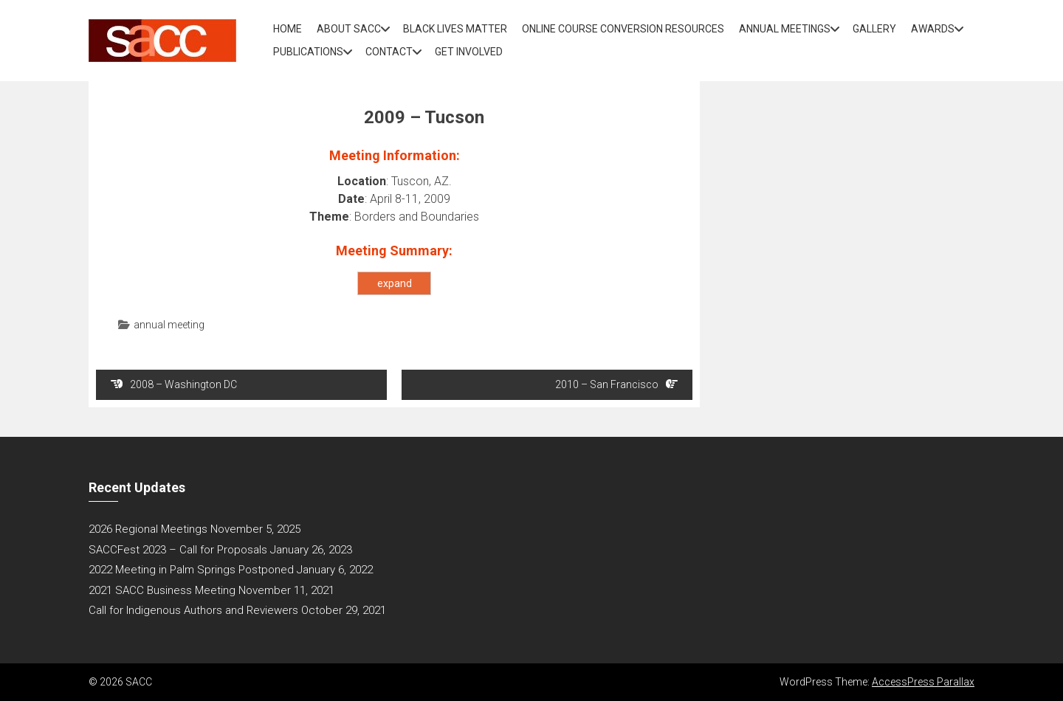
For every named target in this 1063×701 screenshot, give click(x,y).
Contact (389, 52)
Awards (932, 29)
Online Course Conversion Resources (623, 29)
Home (287, 29)
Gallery (874, 29)
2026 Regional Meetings (148, 529)
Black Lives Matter (455, 29)
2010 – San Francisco (616, 384)
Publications (308, 52)
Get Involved (469, 52)
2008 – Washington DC (174, 384)
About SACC (349, 29)
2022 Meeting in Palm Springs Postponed (191, 569)
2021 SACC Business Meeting (162, 590)
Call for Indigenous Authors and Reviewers (193, 610)
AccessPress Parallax (923, 682)
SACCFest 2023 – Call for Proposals (178, 549)
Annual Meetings (784, 29)
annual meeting (169, 325)
